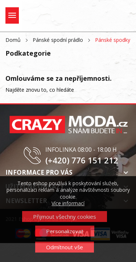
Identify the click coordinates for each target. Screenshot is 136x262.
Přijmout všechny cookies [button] (64, 216)
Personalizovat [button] (64, 231)
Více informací (68, 203)
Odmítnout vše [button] (64, 247)
